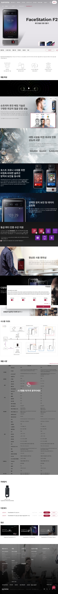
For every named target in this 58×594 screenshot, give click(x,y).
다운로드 (24, 50)
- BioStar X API (14, 574)
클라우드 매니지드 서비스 (6, 557)
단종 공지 (22, 557)
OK (43, 306)
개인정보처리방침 (5, 584)
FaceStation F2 (29, 6)
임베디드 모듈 (14, 581)
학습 (22, 556)
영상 (28, 50)
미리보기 (46, 512)
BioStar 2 (13, 556)
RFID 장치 (13, 565)
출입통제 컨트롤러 (15, 562)
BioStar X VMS (14, 554)
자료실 (32, 559)
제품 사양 (14, 50)
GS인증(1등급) (33, 555)
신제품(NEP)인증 (34, 553)
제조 (2, 574)
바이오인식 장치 (21, 6)
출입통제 (3, 553)
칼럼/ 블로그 (44, 557)
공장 (2, 566)
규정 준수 (16, 584)
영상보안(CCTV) (4, 554)
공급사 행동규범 (22, 584)
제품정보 (6, 6)
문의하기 (54, 2)
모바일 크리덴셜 (14, 566)
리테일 (3, 572)
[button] (42, 43)
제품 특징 (2, 50)
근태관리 (3, 560)
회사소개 (44, 551)
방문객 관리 (4, 556)
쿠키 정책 (11, 584)
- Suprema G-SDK (15, 575)
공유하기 (56, 50)
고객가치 (44, 553)
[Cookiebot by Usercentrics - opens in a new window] (46, 286)
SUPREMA (5, 3)
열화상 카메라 (24, 181)
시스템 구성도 (8, 50)
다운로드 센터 (23, 553)
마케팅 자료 (23, 554)
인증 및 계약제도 (34, 551)
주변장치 (19, 50)
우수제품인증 (33, 556)
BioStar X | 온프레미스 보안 (16, 553)
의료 (2, 569)
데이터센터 (4, 571)
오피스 (3, 565)
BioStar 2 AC (14, 557)
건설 (2, 568)
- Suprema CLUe (15, 578)
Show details (46, 303)
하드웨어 (13, 6)
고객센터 (22, 551)
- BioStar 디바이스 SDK (16, 577)
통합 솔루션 (13, 572)
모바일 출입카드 (12, 230)
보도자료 (44, 556)
